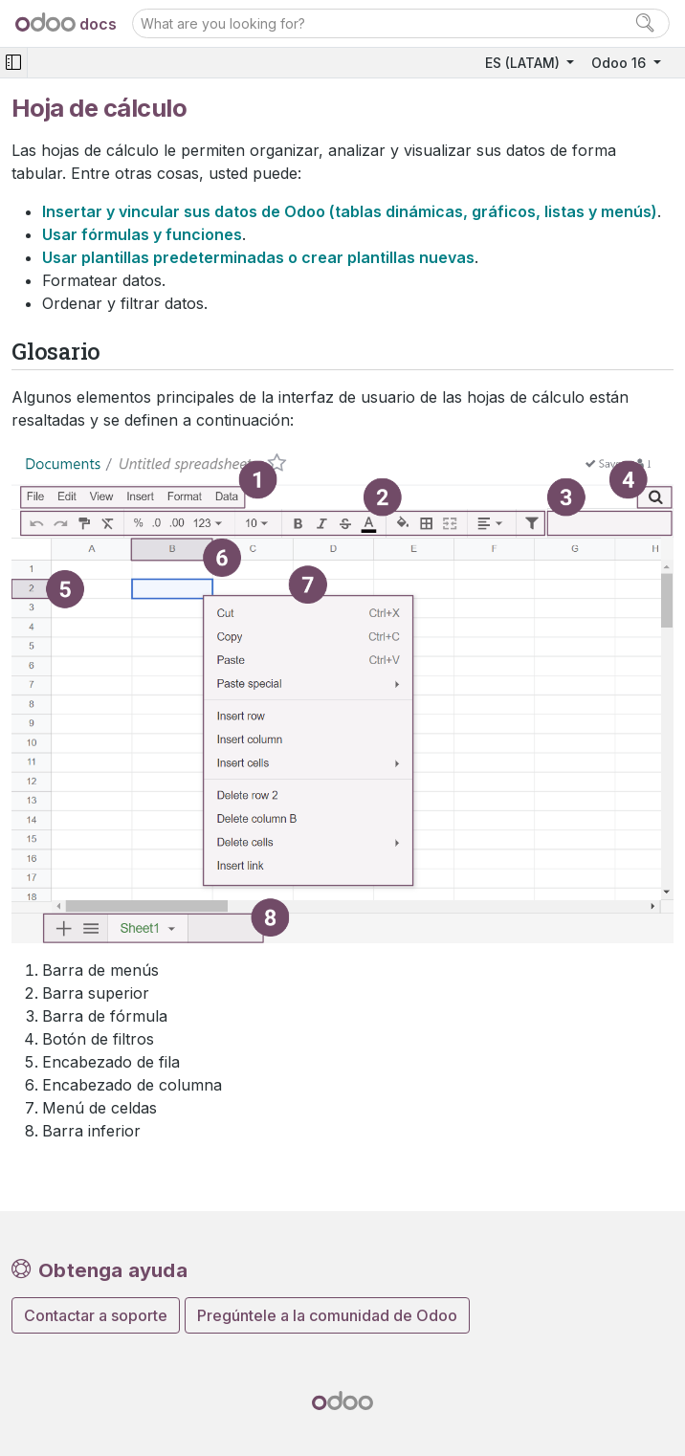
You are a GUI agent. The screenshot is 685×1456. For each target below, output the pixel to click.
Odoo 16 (620, 63)
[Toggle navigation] (13, 62)
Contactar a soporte (95, 1315)
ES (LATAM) (524, 63)
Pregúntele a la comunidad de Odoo (327, 1315)
